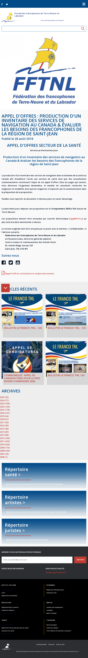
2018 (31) (4, 419)
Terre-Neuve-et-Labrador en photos (58, 631)
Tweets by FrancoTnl (56, 572)
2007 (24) (4, 454)
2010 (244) (5, 444)
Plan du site (60, 644)
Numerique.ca (74, 651)
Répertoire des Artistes (9, 595)
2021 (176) (5, 409)
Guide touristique (52, 628)
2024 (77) (4, 400)
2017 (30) (4, 422)
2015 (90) (4, 428)
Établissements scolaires (10, 607)
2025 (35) (4, 397)
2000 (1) (4, 457)
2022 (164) (5, 406)
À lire (3, 593)
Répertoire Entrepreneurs (55, 590)
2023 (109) (5, 403)
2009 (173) (5, 447)
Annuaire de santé (8, 631)
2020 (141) (5, 413)
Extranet (51, 644)
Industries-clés (51, 593)
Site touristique (51, 625)
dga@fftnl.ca (76, 218)
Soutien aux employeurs (54, 607)
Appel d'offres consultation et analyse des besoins (28, 273)
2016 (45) (4, 425)
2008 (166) (5, 450)
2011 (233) (5, 441)
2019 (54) (4, 416)
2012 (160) (5, 438)
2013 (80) (4, 435)
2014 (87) (4, 432)
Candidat (49, 610)
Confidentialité (41, 644)
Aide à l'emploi (51, 613)
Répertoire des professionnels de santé (15, 628)
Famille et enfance (8, 610)
